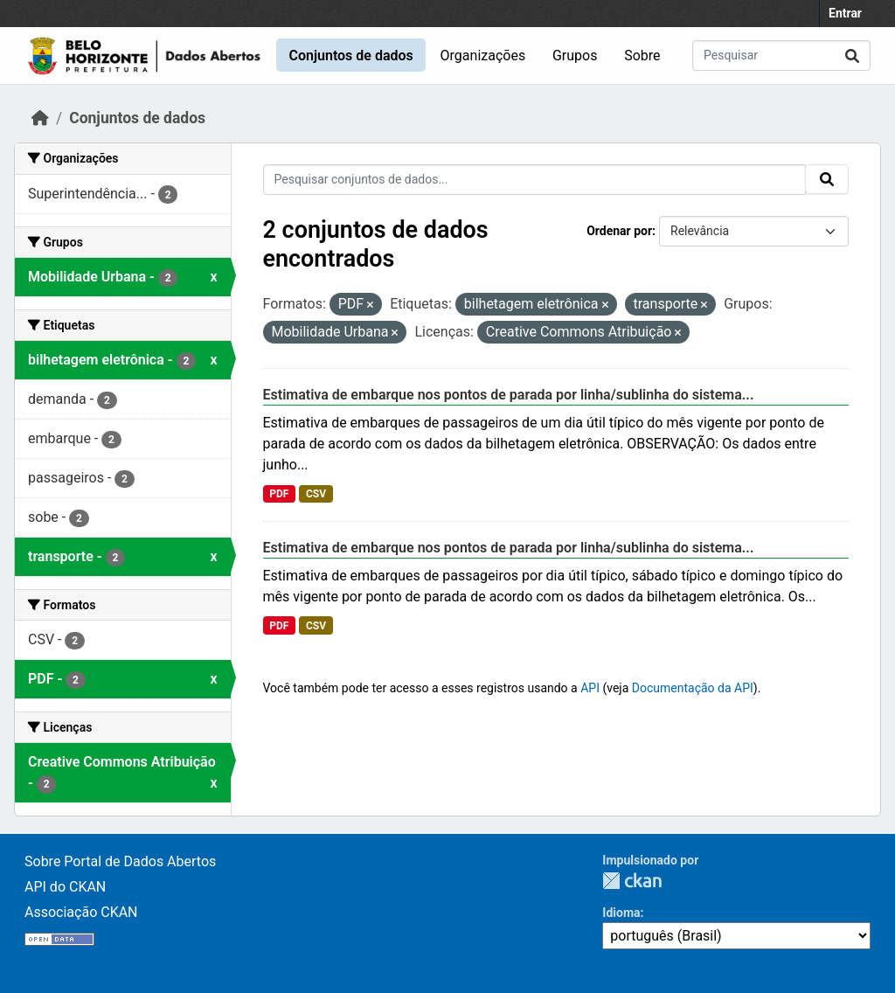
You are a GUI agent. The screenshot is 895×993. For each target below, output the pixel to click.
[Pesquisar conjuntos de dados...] (781, 55)
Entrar (845, 13)
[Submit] (852, 55)
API (590, 688)
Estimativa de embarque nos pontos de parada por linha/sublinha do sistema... (508, 394)
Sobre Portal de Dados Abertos (120, 861)
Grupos (575, 55)
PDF (278, 494)
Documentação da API (692, 688)
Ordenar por (619, 231)
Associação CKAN (81, 912)
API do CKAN (65, 886)
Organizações (483, 55)
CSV (316, 494)
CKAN (632, 880)
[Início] (40, 118)
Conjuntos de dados (350, 55)
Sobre (642, 55)
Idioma (621, 913)
